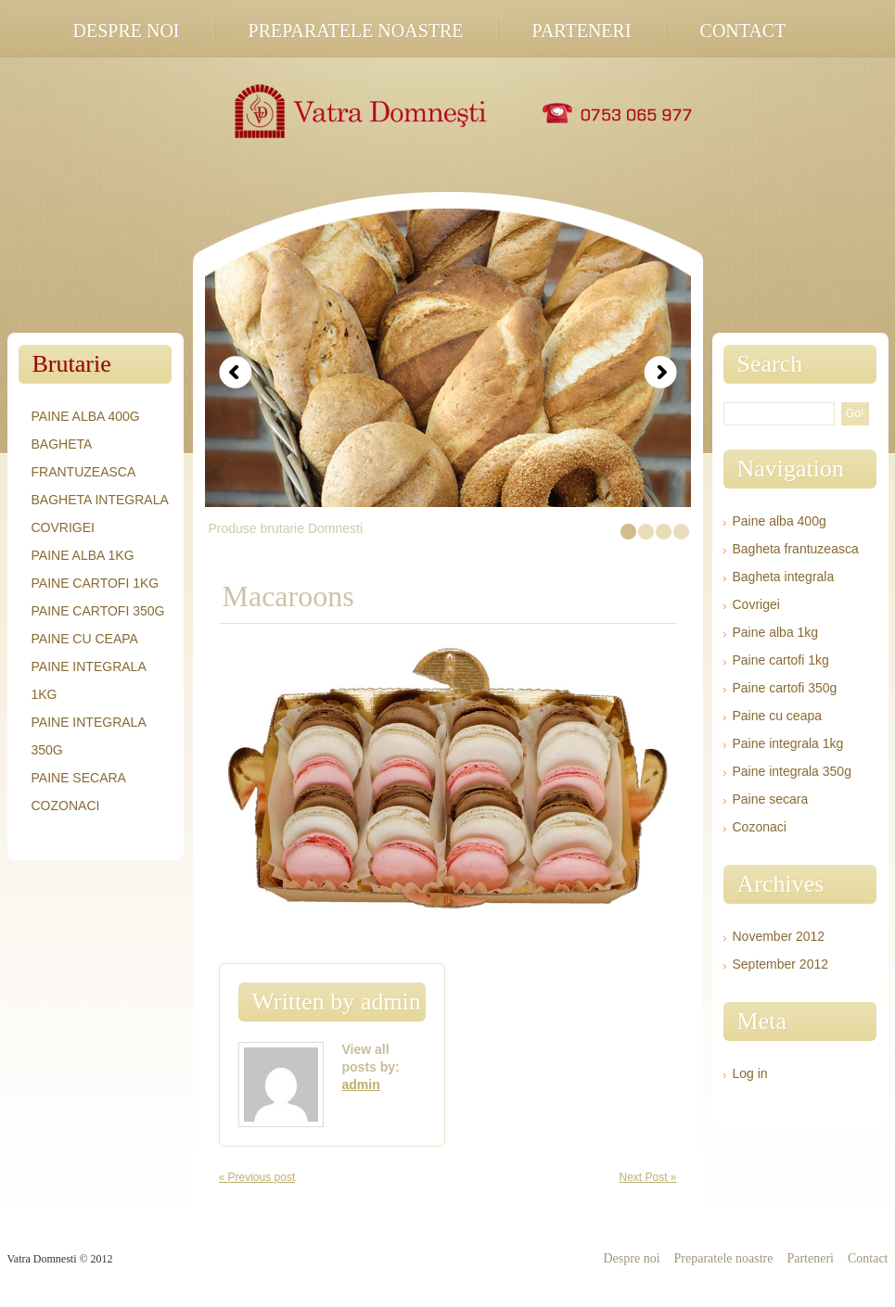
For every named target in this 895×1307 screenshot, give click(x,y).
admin (391, 1001)
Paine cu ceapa (85, 638)
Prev (235, 372)
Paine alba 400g (86, 416)
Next (660, 372)
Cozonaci (66, 805)
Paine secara (79, 777)
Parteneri (582, 30)
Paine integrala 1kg (788, 743)
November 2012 (779, 936)
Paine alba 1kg (83, 555)
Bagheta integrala (100, 499)
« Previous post (257, 1177)
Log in (750, 1073)
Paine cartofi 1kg (96, 583)
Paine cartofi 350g (98, 610)
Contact (743, 30)
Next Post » (647, 1177)
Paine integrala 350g (792, 771)
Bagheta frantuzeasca (796, 548)
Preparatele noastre (356, 30)
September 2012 (781, 964)
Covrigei (63, 527)
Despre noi (126, 30)
